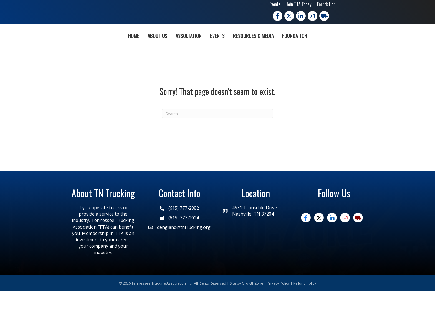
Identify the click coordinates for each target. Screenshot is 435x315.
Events (275, 4)
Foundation (326, 4)
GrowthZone (252, 306)
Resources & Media (285, 46)
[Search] (217, 137)
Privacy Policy (278, 306)
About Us (125, 46)
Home (101, 46)
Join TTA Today (298, 4)
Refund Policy (304, 306)
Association (157, 46)
